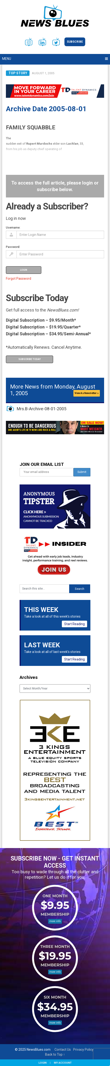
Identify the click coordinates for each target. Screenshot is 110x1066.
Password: (13, 247)
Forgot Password (18, 278)
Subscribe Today (29, 359)
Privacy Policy (83, 1049)
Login (42, 1062)
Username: (13, 227)
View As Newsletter (87, 393)
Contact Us (63, 1049)
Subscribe (75, 41)
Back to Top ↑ (55, 1054)
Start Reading (74, 624)
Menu (6, 59)
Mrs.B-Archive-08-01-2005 (41, 408)
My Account (63, 1062)
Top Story (17, 73)
